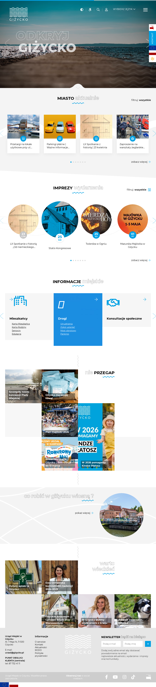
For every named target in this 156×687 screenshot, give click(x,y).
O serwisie (40, 642)
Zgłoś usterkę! (67, 327)
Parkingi (64, 334)
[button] (7, 44)
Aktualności (41, 647)
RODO (38, 650)
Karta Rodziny (19, 327)
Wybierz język (122, 7)
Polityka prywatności (41, 654)
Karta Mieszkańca (21, 324)
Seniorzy (16, 330)
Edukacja (16, 334)
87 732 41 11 (14, 663)
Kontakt (152, 38)
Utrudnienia (66, 324)
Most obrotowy (68, 330)
